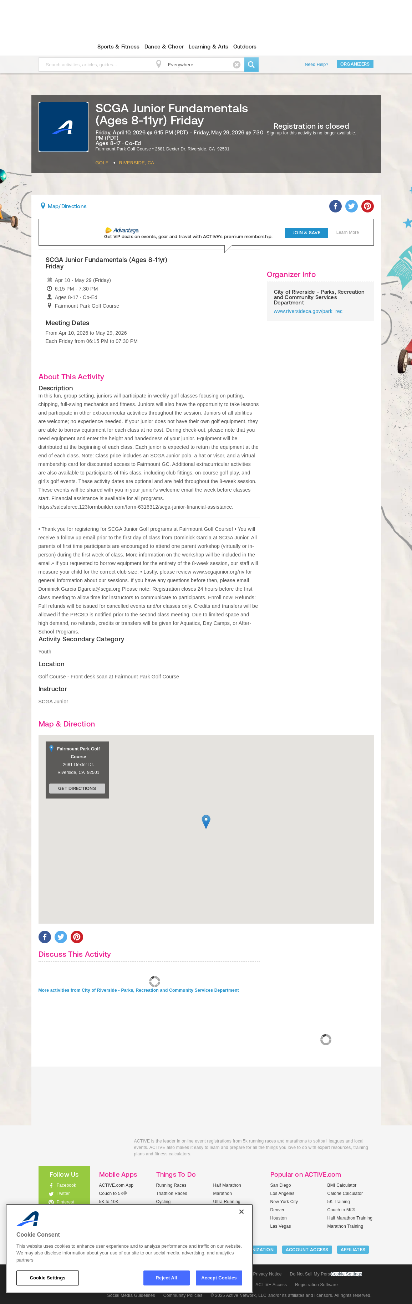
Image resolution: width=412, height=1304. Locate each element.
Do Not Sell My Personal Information (326, 1274)
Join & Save (306, 232)
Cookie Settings (346, 1274)
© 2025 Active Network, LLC (238, 1295)
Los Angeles (282, 1193)
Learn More (347, 232)
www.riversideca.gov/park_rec (308, 311)
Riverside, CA (136, 162)
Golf (102, 162)
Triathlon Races (171, 1193)
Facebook (66, 1185)
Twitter (63, 1193)
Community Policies (183, 1295)
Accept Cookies (218, 1277)
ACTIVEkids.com (58, 47)
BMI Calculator (342, 1185)
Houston (278, 1218)
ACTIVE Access (271, 1284)
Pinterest (66, 1202)
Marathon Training (345, 1226)
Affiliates (353, 1249)
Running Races (171, 1185)
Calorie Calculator (345, 1193)
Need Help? (317, 64)
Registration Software (316, 1284)
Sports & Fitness (118, 46)
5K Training (338, 1201)
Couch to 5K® (113, 1193)
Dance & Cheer (164, 46)
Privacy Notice (267, 1274)
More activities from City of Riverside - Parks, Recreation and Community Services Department (139, 990)
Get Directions (77, 788)
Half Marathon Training (350, 1218)
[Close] (241, 1212)
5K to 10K (109, 1201)
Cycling (163, 1201)
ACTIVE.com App (116, 1185)
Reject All (166, 1277)
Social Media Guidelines (131, 1295)
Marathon (222, 1193)
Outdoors (245, 46)
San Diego (280, 1185)
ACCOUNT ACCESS (307, 1249)
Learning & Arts (209, 46)
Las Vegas (280, 1226)
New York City (284, 1201)
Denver (277, 1209)
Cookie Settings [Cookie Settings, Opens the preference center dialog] (47, 1277)
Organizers (355, 64)
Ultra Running (227, 1201)
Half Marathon (227, 1185)
